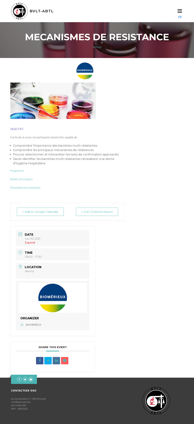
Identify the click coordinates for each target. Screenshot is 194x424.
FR (180, 17)
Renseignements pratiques (25, 187)
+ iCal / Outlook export (97, 211)
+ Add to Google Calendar (40, 211)
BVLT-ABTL (42, 11)
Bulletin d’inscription (21, 179)
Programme (17, 170)
